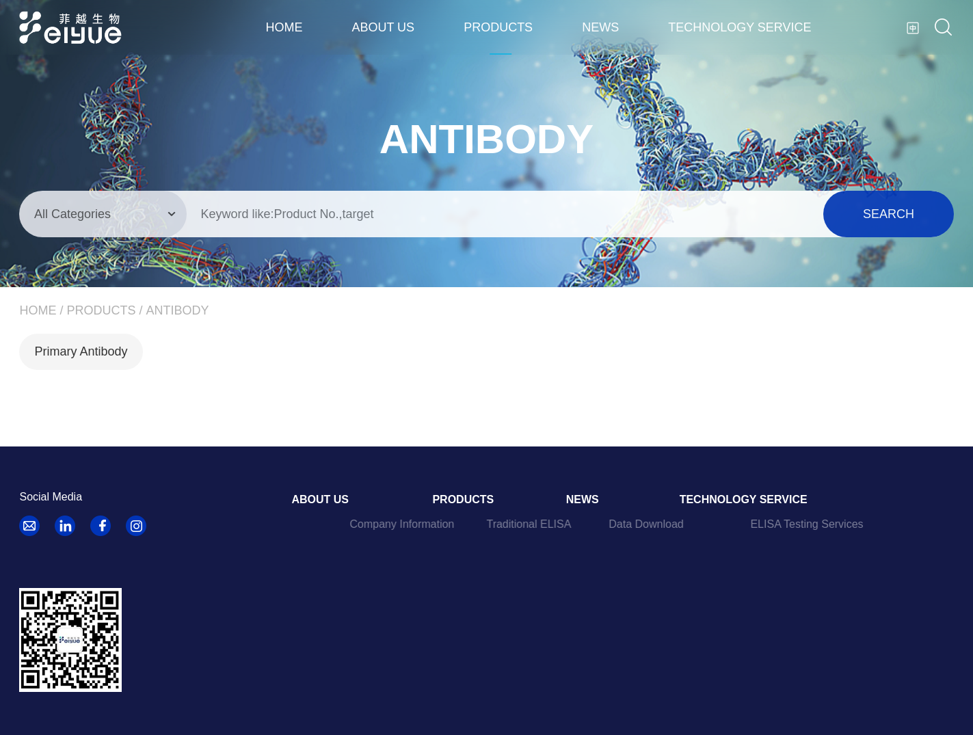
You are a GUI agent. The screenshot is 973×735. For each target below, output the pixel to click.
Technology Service (739, 27)
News (600, 27)
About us (382, 27)
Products (498, 27)
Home (283, 27)
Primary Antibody (80, 351)
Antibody (177, 310)
